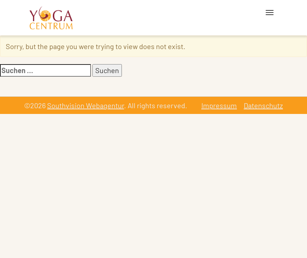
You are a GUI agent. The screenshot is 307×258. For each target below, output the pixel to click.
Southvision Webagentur (85, 105)
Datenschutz (263, 105)
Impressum (219, 105)
